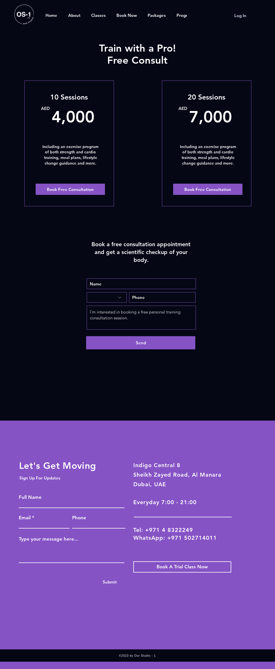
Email (25, 517)
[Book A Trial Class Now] (182, 567)
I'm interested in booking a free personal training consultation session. (141, 318)
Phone (79, 517)
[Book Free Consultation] (70, 189)
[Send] (140, 342)
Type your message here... (48, 539)
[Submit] (110, 582)
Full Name (30, 497)
